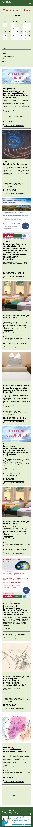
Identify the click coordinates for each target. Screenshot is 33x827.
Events (4, 62)
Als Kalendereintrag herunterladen (15, 125)
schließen (30, 814)
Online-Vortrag (6, 59)
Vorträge (4, 51)
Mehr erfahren (8, 111)
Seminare (4, 48)
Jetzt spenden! (21, 824)
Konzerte (4, 53)
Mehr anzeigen (16, 796)
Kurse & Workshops (8, 56)
